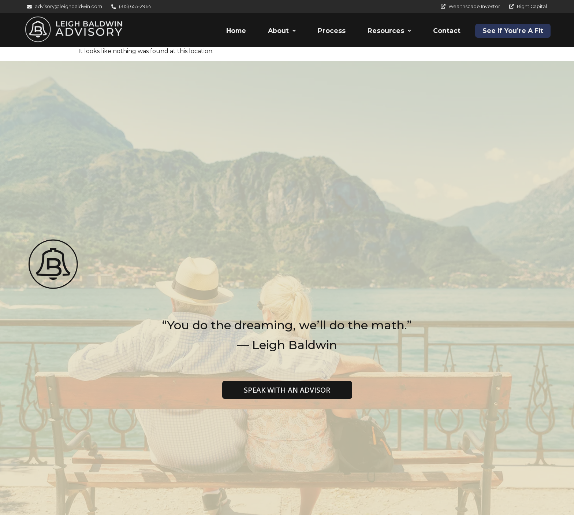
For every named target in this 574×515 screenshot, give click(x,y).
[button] (282, 31)
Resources (389, 30)
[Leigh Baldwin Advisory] (73, 29)
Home (236, 30)
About (282, 30)
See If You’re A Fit (512, 30)
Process (332, 30)
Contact (447, 30)
